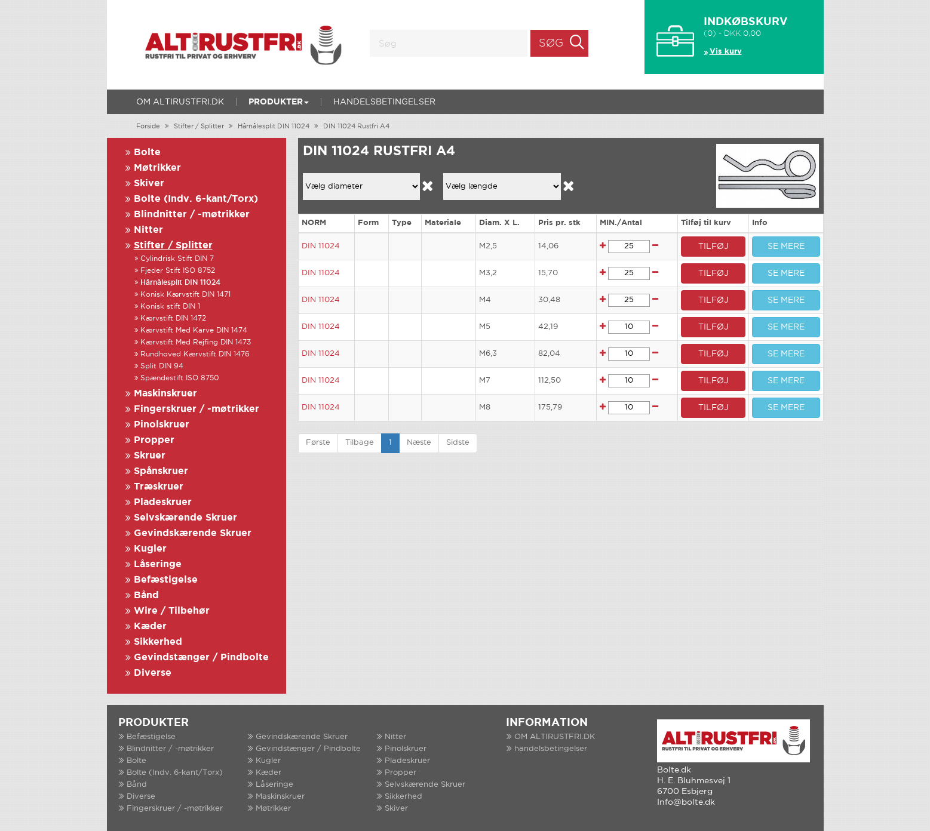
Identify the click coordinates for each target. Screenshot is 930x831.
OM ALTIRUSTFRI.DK (180, 102)
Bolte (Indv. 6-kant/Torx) (196, 199)
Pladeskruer (163, 502)
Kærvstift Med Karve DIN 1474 (193, 330)
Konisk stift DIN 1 (170, 306)
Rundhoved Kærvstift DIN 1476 (195, 354)
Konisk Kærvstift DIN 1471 (185, 294)
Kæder (150, 626)
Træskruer (158, 486)
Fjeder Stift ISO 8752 (177, 270)
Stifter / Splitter (199, 127)
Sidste (457, 442)
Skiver (149, 183)
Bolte (147, 152)
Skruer (149, 455)
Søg (551, 43)
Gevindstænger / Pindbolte (201, 657)
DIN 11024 (321, 246)
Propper (154, 440)
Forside (148, 127)
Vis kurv (726, 51)
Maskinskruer (165, 393)
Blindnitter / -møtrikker (192, 214)
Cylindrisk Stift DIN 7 (177, 259)
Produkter (278, 102)
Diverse (152, 673)
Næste (419, 442)
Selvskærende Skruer (185, 517)
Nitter (148, 230)
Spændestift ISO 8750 (179, 378)
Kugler (150, 548)
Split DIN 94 (161, 366)
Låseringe (158, 564)
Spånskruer (161, 471)
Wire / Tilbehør (172, 611)
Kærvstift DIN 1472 (173, 318)
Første (318, 442)
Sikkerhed (158, 642)
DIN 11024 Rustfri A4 (356, 127)
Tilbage (359, 442)
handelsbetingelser (384, 102)
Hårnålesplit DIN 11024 (273, 127)
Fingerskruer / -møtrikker (196, 409)
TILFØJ (713, 246)
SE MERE (786, 246)
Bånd (146, 595)
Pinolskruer (161, 424)
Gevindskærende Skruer (192, 533)
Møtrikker (157, 168)
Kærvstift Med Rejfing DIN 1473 (195, 342)
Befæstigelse (166, 579)
